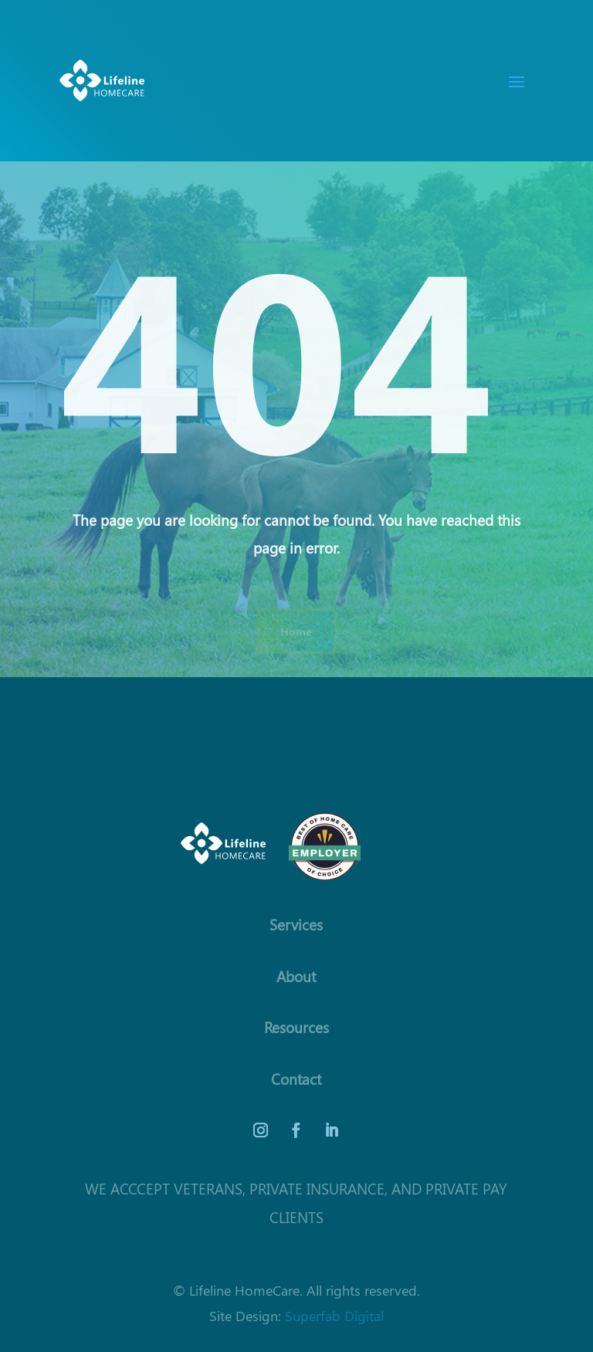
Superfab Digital (334, 1315)
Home (296, 631)
